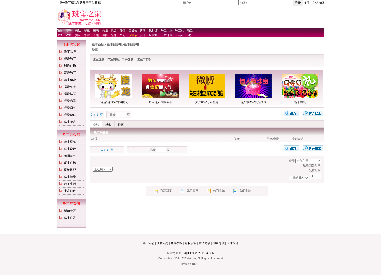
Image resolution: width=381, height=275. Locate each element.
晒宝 (190, 30)
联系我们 (162, 243)
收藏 (69, 35)
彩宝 (87, 35)
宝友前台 (70, 191)
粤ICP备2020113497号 (199, 253)
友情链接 (204, 243)
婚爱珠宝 (70, 58)
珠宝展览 (70, 141)
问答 (190, 35)
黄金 (78, 35)
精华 (108, 124)
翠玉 (87, 30)
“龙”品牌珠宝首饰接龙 (114, 102)
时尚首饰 (70, 65)
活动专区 (70, 210)
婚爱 (60, 30)
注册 (307, 3)
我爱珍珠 (70, 115)
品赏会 (133, 30)
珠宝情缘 (70, 177)
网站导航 (219, 243)
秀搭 (105, 30)
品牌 (113, 35)
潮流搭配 (70, 170)
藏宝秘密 (70, 79)
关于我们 (148, 243)
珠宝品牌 (70, 51)
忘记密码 (318, 3)
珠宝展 (153, 35)
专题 (96, 35)
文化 (122, 35)
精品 (113, 30)
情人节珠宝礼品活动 (253, 102)
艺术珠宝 (167, 35)
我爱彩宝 (70, 108)
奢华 (69, 30)
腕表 (96, 30)
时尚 (60, 35)
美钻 (78, 30)
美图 (105, 35)
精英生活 (70, 184)
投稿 (98, 2)
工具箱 (179, 35)
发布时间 (250, 170)
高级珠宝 (70, 72)
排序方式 (308, 161)
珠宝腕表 (70, 122)
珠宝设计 (70, 148)
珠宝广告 (70, 218)
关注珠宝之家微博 (206, 102)
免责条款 (176, 243)
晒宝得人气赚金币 (160, 102)
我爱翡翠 (70, 100)
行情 (122, 30)
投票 (121, 124)
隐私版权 (190, 243)
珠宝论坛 (98, 45)
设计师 (153, 30)
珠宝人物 (167, 30)
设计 (143, 35)
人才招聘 (232, 243)
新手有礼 (300, 102)
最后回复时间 (250, 165)
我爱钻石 (70, 93)
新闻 (143, 30)
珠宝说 (179, 30)
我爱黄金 (70, 86)
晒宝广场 (70, 163)
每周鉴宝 (70, 155)
